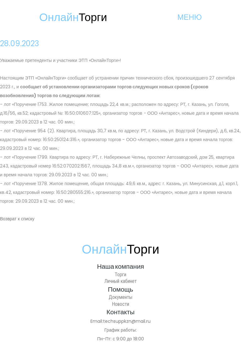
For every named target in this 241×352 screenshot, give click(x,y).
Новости (120, 304)
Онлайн (73, 17)
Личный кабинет (120, 281)
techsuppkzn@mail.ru (127, 321)
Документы (120, 297)
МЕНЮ (189, 17)
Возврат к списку (17, 219)
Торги (120, 275)
